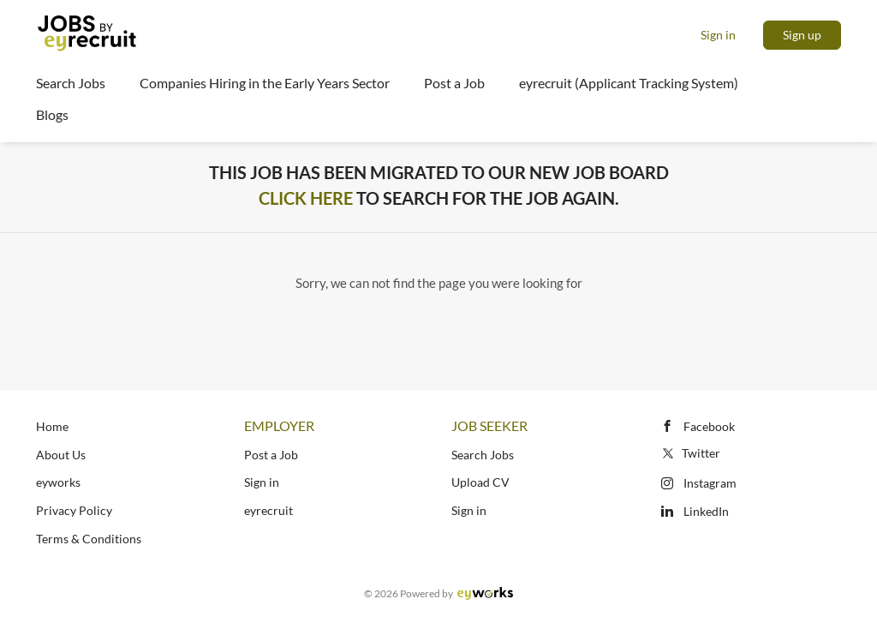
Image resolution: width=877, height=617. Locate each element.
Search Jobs (482, 454)
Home (52, 426)
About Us (61, 454)
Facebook (709, 426)
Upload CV (480, 482)
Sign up (802, 34)
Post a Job (271, 454)
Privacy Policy (74, 510)
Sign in (718, 34)
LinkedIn (706, 511)
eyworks (58, 482)
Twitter (689, 453)
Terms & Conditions (88, 538)
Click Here (306, 198)
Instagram (710, 483)
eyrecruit (268, 510)
